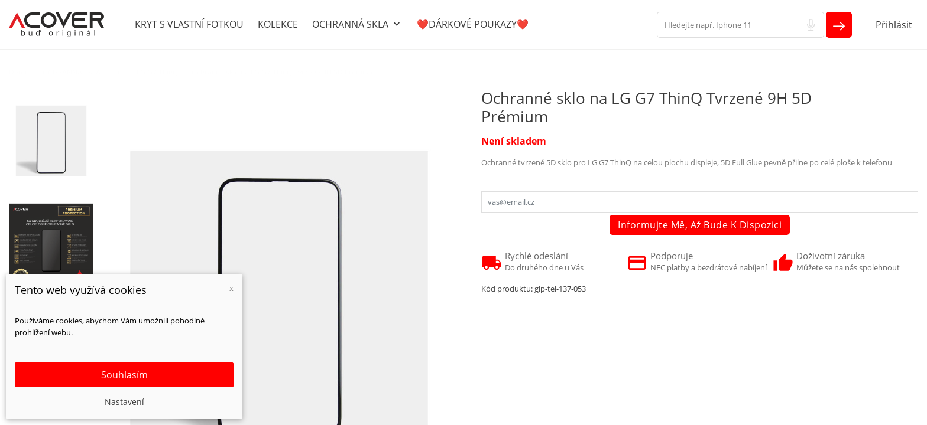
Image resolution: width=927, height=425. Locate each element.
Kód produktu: (507, 288)
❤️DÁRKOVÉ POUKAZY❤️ (473, 24)
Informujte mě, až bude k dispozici (700, 224)
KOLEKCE (278, 24)
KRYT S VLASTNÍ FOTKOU (189, 24)
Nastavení (124, 401)
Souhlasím (124, 374)
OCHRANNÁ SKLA (357, 24)
